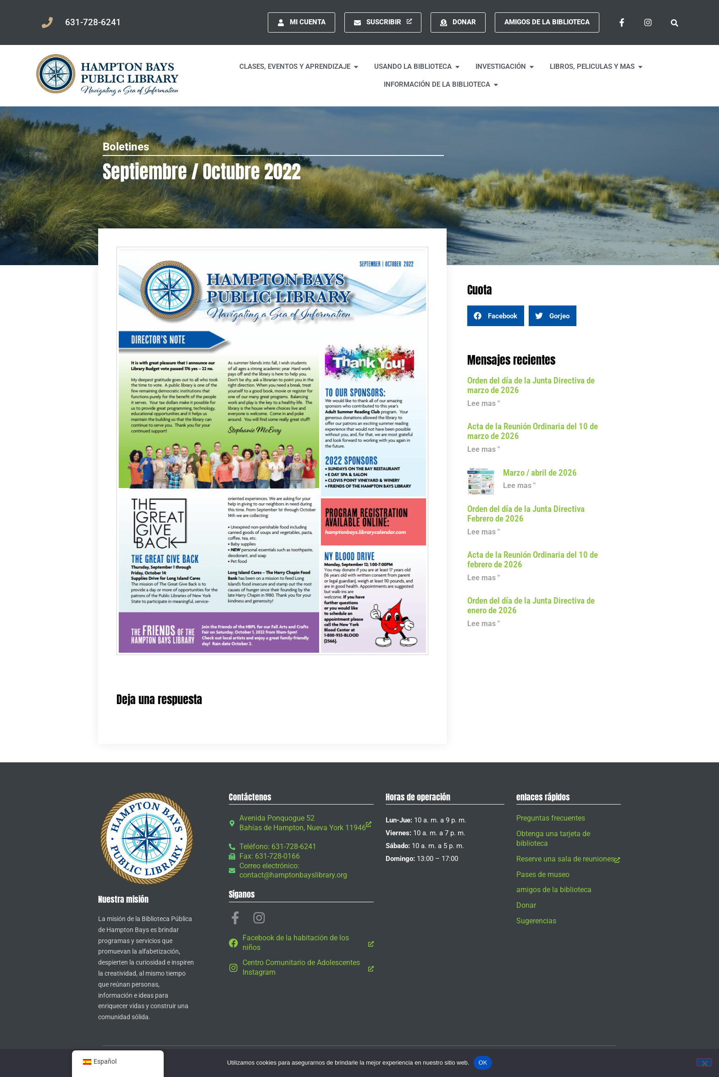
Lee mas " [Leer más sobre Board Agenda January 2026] (483, 623)
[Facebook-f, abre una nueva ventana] (621, 22)
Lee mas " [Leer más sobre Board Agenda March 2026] (483, 403)
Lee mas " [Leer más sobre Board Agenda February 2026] (483, 531)
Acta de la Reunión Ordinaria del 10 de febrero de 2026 (532, 560)
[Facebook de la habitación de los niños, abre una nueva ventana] (301, 943)
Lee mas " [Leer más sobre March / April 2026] (519, 485)
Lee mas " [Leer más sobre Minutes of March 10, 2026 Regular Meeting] (483, 449)
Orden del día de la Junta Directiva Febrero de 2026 (526, 514)
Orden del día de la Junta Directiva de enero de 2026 (531, 605)
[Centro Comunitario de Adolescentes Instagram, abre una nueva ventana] (301, 967)
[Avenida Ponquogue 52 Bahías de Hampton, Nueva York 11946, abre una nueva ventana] (301, 823)
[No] (704, 1062)
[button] (674, 22)
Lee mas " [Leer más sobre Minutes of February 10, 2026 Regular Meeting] (483, 577)
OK (482, 1062)
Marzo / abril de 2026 (540, 472)
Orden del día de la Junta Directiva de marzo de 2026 (531, 385)
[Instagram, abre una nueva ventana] (648, 22)
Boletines (126, 146)
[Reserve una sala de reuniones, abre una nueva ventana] (568, 859)
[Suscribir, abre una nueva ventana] (382, 22)
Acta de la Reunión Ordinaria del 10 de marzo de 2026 (532, 431)
